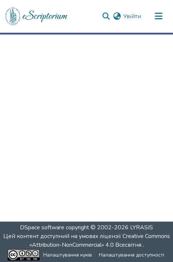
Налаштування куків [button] (67, 254)
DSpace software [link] (42, 227)
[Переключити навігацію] (158, 16)
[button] (36, 16)
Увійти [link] (132, 16)
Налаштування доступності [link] (131, 254)
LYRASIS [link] (141, 227)
